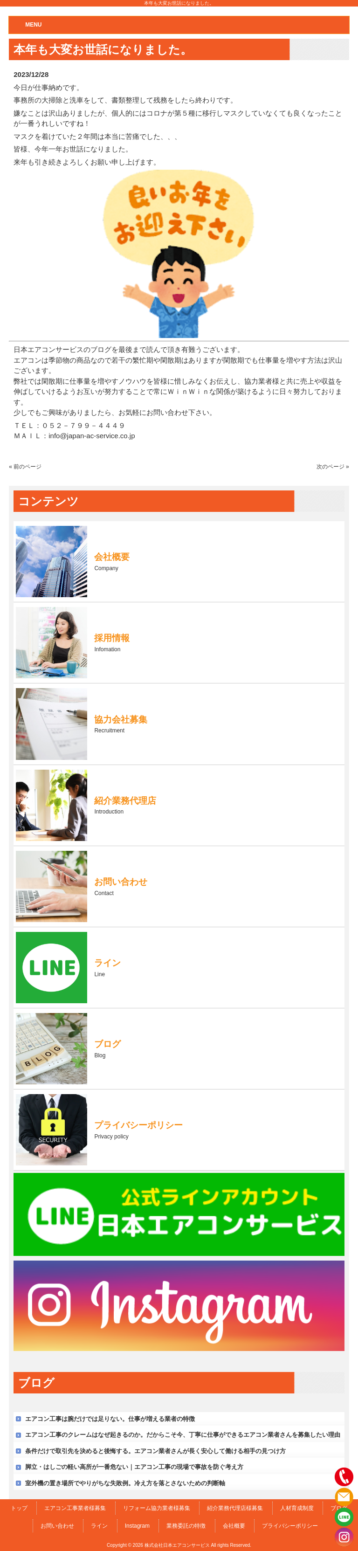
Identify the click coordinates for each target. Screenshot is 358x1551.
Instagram (137, 1526)
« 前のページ (25, 466)
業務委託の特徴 (186, 1526)
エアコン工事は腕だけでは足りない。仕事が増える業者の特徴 (110, 1418)
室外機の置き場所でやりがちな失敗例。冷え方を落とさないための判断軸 (125, 1483)
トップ (19, 1508)
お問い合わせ (57, 1526)
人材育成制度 (297, 1508)
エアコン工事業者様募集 (75, 1508)
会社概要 (234, 1526)
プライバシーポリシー (290, 1526)
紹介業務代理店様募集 (235, 1508)
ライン (99, 1526)
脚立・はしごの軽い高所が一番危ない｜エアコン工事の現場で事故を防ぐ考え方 (134, 1466)
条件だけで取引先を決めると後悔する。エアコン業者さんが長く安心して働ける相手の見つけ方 (155, 1451)
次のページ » (333, 466)
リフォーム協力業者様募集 (156, 1508)
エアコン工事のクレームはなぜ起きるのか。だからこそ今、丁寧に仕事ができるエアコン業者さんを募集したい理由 (182, 1434)
